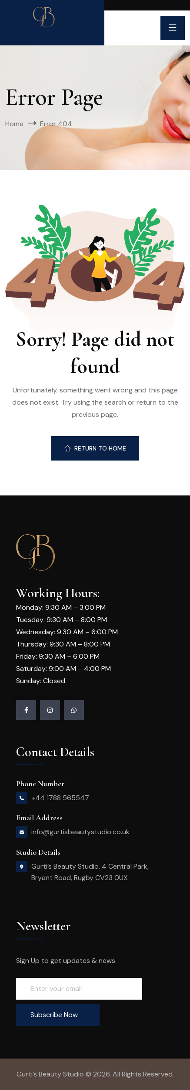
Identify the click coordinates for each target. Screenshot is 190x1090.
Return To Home (95, 448)
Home (14, 123)
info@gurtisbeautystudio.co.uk (80, 831)
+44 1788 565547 (60, 797)
